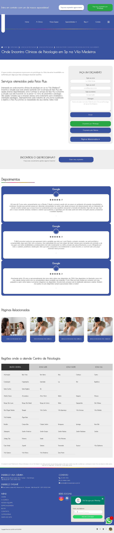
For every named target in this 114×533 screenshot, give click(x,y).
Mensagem (91, 98)
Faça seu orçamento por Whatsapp (100, 7)
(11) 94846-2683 (64, 480)
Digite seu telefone (90, 91)
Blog (85, 22)
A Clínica (39, 22)
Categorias (14, 47)
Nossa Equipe (54, 22)
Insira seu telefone (78, 508)
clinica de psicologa (46, 47)
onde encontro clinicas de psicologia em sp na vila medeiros (77, 47)
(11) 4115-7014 (63, 478)
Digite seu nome (90, 78)
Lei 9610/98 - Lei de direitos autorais (63, 465)
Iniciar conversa (88, 517)
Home (27, 22)
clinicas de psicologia (28, 47)
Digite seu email (90, 85)
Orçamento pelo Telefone (90, 130)
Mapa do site (6, 517)
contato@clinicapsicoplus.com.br (69, 483)
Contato (97, 22)
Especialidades (70, 22)
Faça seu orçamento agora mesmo (71, 7)
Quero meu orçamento (76, 159)
